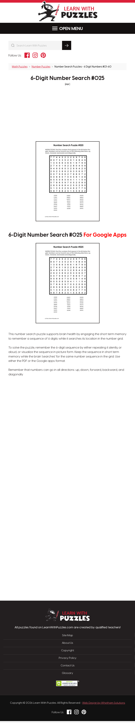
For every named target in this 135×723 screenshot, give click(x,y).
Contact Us (68, 668)
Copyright (67, 653)
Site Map (67, 639)
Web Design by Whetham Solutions (103, 705)
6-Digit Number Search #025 (67, 78)
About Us (67, 646)
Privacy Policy (67, 661)
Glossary (67, 675)
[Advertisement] (51, 436)
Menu (67, 28)
